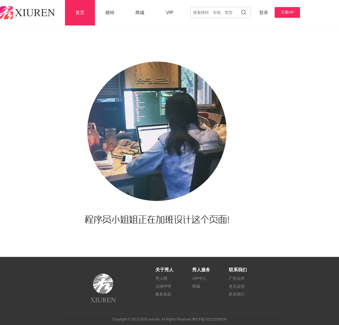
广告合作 (237, 278)
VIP (169, 12)
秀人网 (161, 278)
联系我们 (237, 294)
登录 (263, 12)
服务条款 (163, 294)
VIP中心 (199, 278)
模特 (109, 12)
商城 (139, 12)
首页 (79, 12)
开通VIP (287, 12)
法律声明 (163, 286)
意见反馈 (237, 286)
